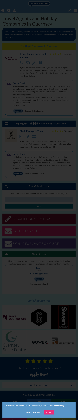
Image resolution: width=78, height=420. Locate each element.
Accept (49, 412)
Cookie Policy (58, 405)
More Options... (33, 412)
